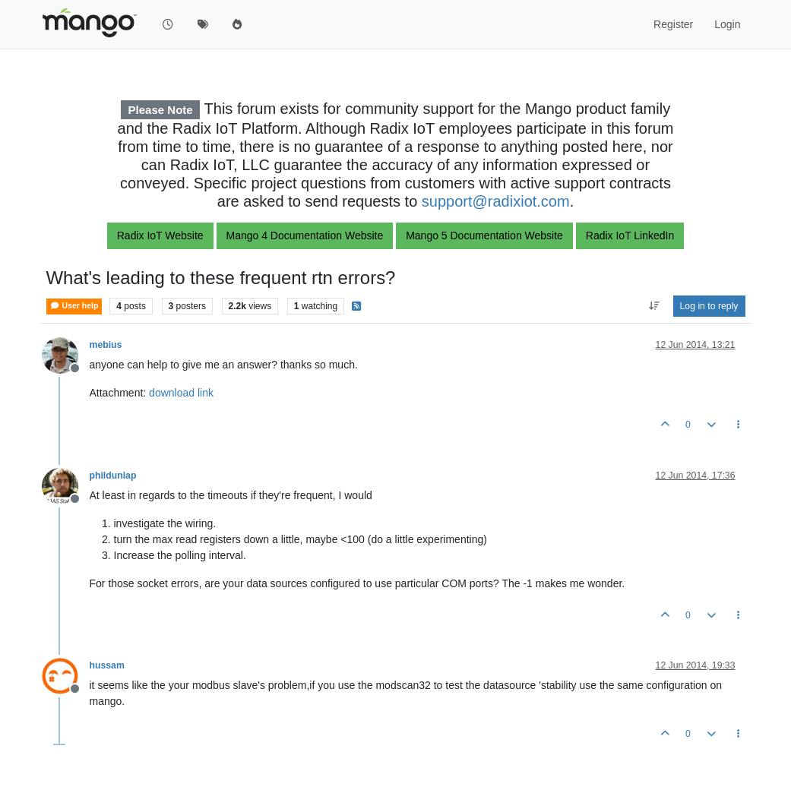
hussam (107, 665)
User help (74, 306)
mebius (106, 345)
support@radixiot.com (496, 201)
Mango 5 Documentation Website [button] (484, 235)
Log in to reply (709, 306)
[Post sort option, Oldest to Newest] (653, 306)
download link (181, 393)
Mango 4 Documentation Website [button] (305, 235)
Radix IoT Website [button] (160, 235)
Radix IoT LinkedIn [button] (630, 235)
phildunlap (113, 475)
